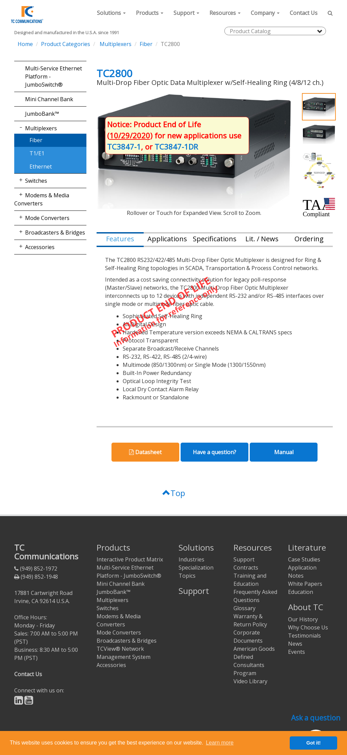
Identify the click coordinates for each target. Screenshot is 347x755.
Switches (36, 180)
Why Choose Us (308, 627)
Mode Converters (47, 218)
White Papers (305, 583)
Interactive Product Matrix (130, 559)
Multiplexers (114, 44)
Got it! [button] (313, 743)
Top (173, 492)
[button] (111, 12)
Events (296, 652)
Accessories (40, 247)
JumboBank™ (42, 113)
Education (300, 592)
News (295, 643)
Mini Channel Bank (49, 99)
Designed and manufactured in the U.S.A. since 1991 (66, 33)
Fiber (146, 44)
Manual (283, 452)
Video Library (250, 681)
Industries (191, 559)
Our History (303, 619)
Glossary (244, 608)
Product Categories (65, 44)
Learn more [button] (219, 743)
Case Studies (304, 559)
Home (25, 44)
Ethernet (40, 166)
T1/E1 (36, 153)
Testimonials (304, 635)
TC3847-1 (124, 146)
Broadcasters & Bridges (55, 232)
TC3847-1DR (176, 146)
